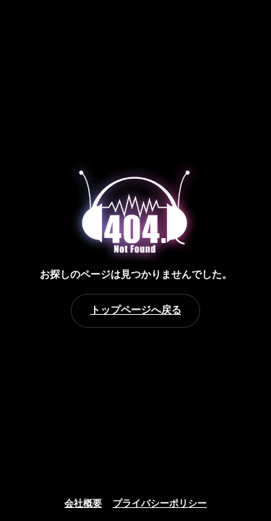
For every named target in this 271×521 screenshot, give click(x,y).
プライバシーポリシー (160, 504)
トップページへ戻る (135, 309)
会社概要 (83, 504)
